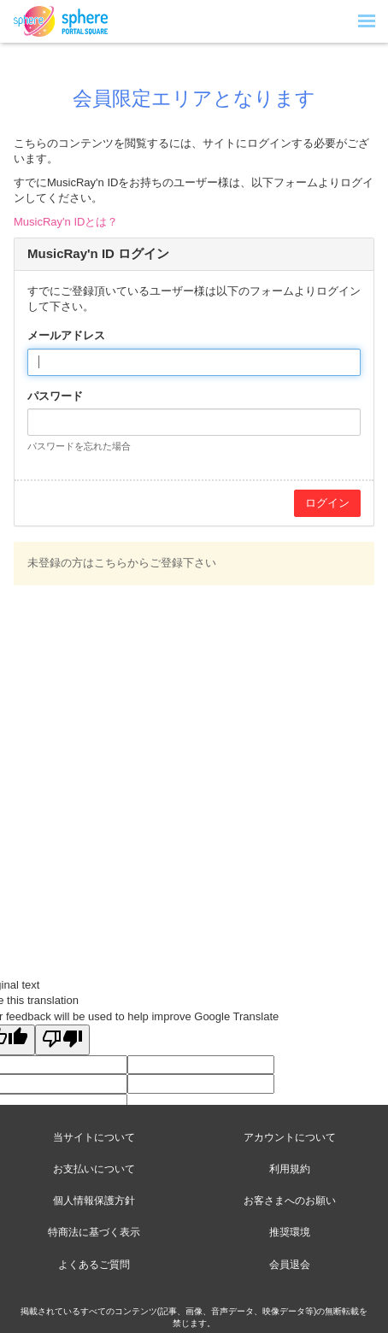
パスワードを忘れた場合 (79, 446)
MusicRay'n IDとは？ (66, 221)
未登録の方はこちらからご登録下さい (121, 562)
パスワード (55, 396)
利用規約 (289, 1169)
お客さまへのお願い (290, 1201)
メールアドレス (66, 335)
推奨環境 (289, 1232)
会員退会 (289, 1265)
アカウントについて (290, 1137)
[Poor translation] (62, 1040)
